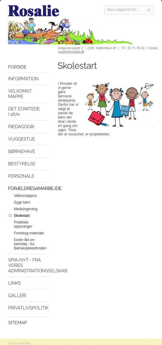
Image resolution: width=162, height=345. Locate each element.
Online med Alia (19, 343)
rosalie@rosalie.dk (71, 51)
